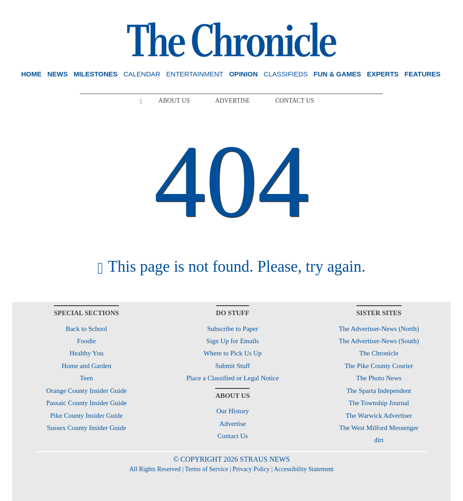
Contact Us (294, 100)
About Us (173, 100)
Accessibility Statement (304, 469)
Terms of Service (206, 469)
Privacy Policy (250, 469)
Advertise (232, 100)
